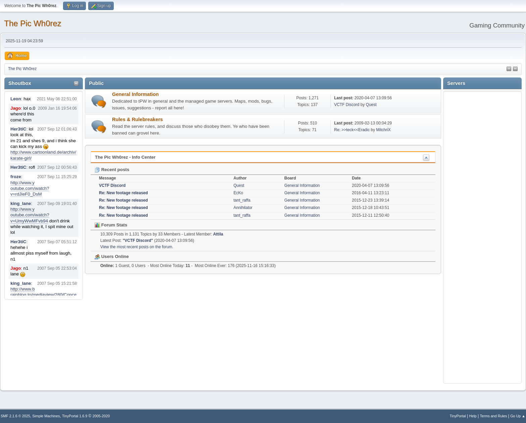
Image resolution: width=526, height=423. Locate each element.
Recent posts (112, 169)
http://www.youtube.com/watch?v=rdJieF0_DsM (29, 188)
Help (473, 416)
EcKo (238, 193)
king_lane (20, 203)
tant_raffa (241, 200)
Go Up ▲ (517, 416)
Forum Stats (111, 224)
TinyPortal (458, 416)
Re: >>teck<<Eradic (352, 129)
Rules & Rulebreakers (137, 119)
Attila (218, 234)
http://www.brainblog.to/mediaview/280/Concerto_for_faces (43, 294)
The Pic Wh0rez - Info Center (125, 157)
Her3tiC (18, 128)
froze (15, 176)
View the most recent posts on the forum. (136, 247)
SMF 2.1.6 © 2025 (15, 416)
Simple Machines (46, 416)
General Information (135, 94)
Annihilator (243, 207)
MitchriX (383, 129)
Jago (15, 108)
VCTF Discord (346, 104)
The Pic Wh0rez (32, 23)
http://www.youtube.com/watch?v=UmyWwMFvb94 (29, 215)
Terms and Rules (493, 416)
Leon (15, 98)
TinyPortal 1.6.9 (74, 416)
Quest (371, 104)
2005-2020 (101, 416)
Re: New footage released (123, 193)
